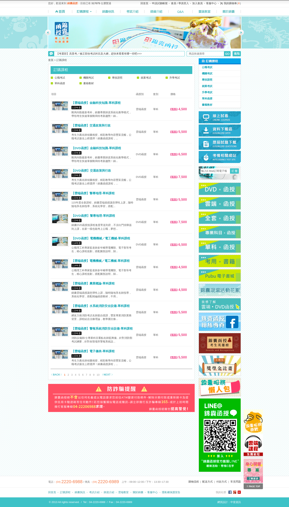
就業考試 (146, 77)
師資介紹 (109, 492)
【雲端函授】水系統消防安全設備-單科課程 (100, 306)
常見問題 (235, 481)
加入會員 (197, 3)
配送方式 (207, 481)
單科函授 (60, 83)
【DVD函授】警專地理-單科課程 (93, 215)
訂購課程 (65, 492)
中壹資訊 (235, 502)
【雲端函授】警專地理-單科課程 (93, 193)
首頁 (50, 60)
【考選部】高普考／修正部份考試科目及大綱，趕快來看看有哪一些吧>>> (99, 53)
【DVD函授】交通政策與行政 (91, 170)
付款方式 (221, 481)
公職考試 (60, 77)
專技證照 (117, 77)
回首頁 (144, 3)
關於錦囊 (138, 492)
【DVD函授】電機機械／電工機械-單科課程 (100, 238)
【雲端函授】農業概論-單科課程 (93, 283)
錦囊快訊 (80, 492)
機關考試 (88, 77)
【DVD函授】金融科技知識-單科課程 (96, 148)
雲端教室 (123, 492)
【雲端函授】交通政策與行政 (91, 125)
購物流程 (193, 481)
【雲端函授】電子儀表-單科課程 (93, 351)
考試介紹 (94, 492)
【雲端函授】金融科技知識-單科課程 (96, 102)
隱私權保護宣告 (171, 492)
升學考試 (174, 77)
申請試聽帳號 (160, 3)
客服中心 (211, 3)
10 (98, 374)
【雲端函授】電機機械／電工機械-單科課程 (100, 260)
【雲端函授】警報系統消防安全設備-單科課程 (102, 328)
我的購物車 (230, 3)
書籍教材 (88, 83)
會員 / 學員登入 (180, 3)
